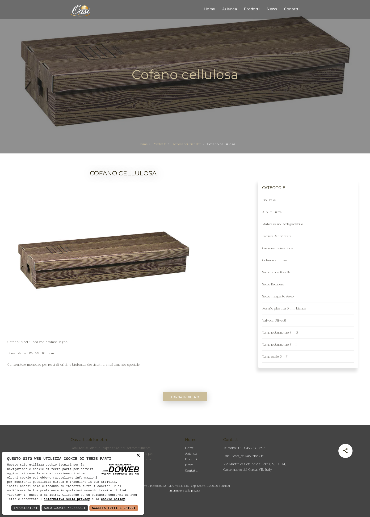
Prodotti (252, 9)
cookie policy (113, 499)
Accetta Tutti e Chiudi (113, 508)
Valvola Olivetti (274, 320)
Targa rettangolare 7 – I (279, 344)
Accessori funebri (187, 144)
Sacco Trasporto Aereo (278, 296)
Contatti (291, 9)
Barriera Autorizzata (276, 236)
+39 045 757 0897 (251, 448)
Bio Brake (269, 200)
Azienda (229, 9)
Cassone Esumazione (277, 248)
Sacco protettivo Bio (276, 272)
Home (209, 9)
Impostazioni (26, 508)
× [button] (138, 456)
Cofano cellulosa (274, 260)
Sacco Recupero (273, 284)
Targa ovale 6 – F (274, 356)
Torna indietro (185, 397)
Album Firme (272, 212)
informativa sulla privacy (67, 499)
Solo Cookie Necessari (64, 508)
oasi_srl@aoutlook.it (248, 456)
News (272, 9)
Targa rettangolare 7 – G (280, 332)
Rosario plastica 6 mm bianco (284, 308)
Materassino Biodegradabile (282, 224)
